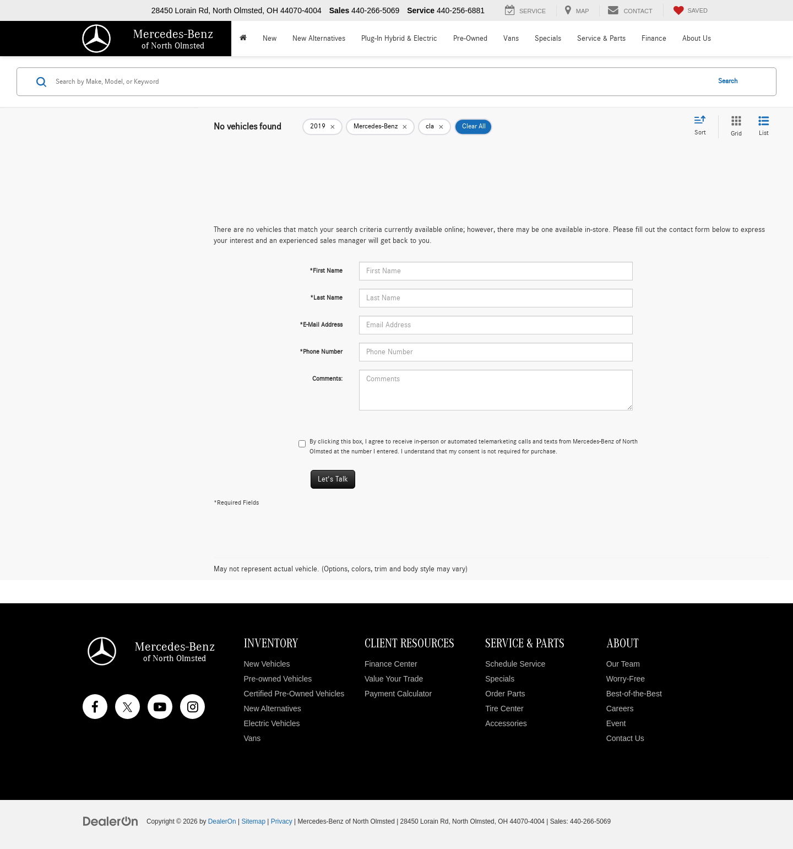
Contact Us (625, 738)
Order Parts (505, 693)
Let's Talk (333, 479)
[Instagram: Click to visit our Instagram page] (192, 706)
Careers (620, 708)
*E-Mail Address (321, 324)
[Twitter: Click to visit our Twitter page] (127, 706)
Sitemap (253, 821)
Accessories (505, 723)
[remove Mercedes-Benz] (380, 126)
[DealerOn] (111, 820)
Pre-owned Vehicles (278, 678)
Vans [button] (511, 38)
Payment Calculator (398, 693)
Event (616, 723)
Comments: (327, 378)
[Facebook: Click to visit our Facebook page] (95, 706)
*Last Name (326, 297)
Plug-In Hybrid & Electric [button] (399, 38)
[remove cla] (434, 126)
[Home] (242, 38)
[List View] (764, 126)
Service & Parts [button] (601, 38)
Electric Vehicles (272, 723)
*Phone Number (321, 351)
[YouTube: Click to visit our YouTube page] (160, 706)
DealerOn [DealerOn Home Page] (222, 821)
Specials (499, 678)
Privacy (281, 821)
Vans (252, 738)
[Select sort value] (703, 126)
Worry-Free (625, 678)
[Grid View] (734, 126)
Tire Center (504, 708)
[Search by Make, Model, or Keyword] (381, 81)
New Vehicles (267, 663)
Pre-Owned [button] (470, 38)
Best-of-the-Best (634, 693)
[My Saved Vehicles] (689, 10)
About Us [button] (696, 38)
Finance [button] (654, 38)
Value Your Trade (394, 678)
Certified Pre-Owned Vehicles (294, 693)
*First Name (326, 270)
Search (728, 81)
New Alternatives (318, 38)
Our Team (623, 663)
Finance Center (391, 663)
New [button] (269, 38)
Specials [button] (548, 38)
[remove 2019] (322, 126)
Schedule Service (515, 663)
